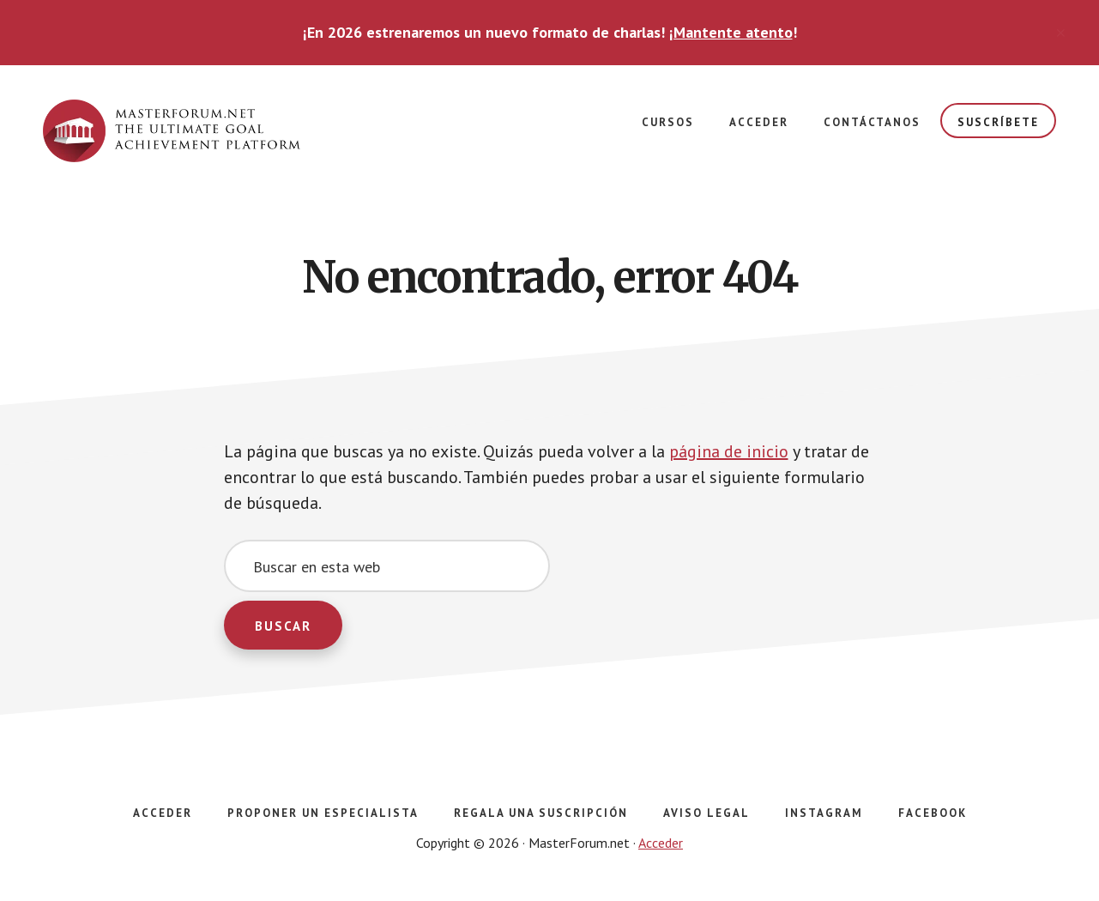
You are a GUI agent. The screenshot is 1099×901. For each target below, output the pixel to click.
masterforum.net (171, 134)
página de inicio (728, 451)
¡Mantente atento (731, 32)
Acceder (660, 842)
